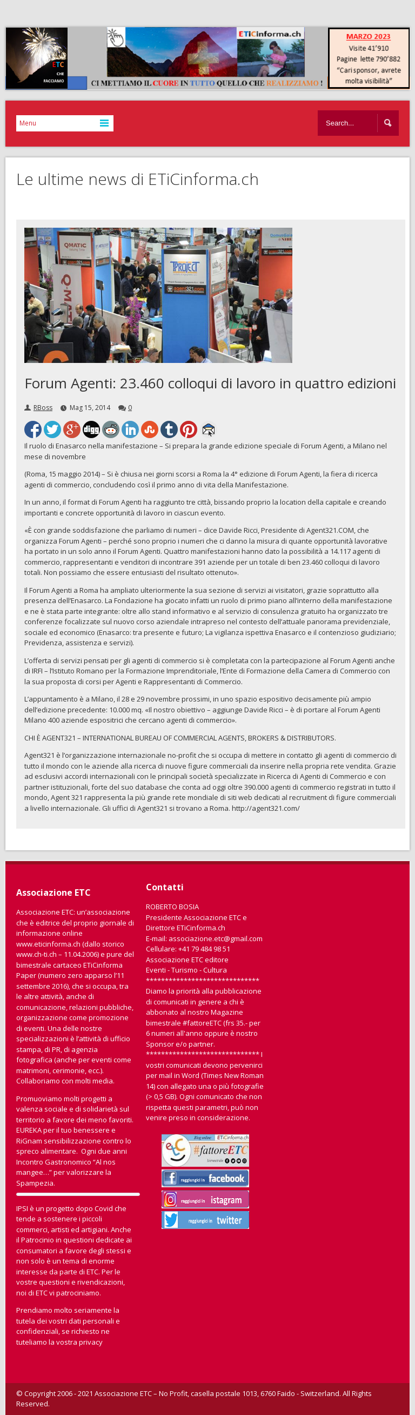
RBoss (43, 407)
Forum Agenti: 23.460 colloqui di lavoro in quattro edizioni (210, 383)
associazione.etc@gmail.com (216, 938)
